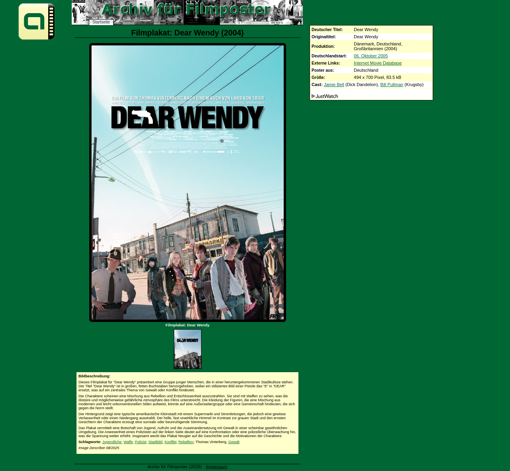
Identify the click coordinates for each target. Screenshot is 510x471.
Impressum (217, 466)
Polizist (141, 442)
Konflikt (171, 442)
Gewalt (233, 442)
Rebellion (186, 442)
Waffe (128, 442)
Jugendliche (112, 442)
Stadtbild (155, 442)
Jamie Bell (334, 84)
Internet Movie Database (378, 63)
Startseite (101, 22)
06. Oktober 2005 (371, 55)
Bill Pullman (392, 84)
